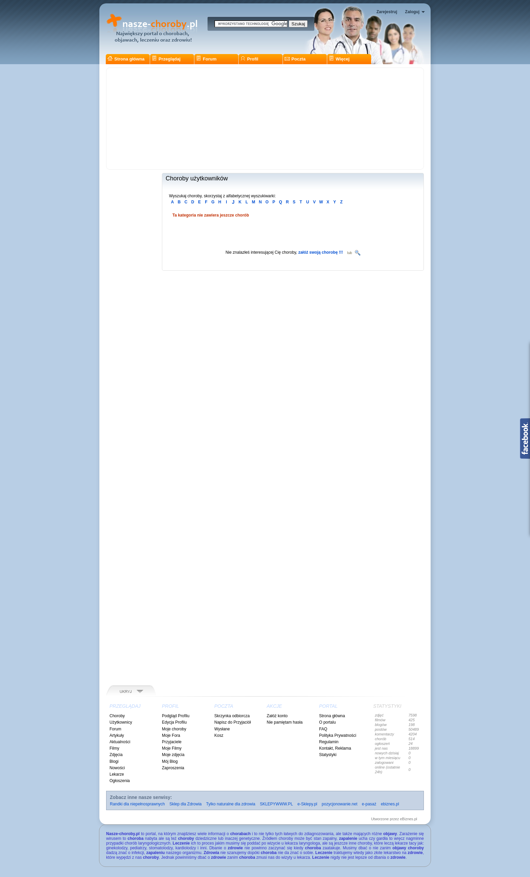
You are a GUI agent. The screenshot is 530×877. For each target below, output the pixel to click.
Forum (206, 58)
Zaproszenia (173, 768)
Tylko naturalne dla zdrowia (230, 804)
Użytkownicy (121, 722)
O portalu (327, 722)
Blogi (114, 761)
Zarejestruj (387, 11)
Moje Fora (171, 735)
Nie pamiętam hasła (285, 722)
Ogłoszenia (120, 780)
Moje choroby (174, 729)
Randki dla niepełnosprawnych (137, 804)
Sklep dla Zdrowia (185, 804)
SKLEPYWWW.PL (276, 804)
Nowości (117, 768)
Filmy (114, 748)
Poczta (295, 58)
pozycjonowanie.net (339, 804)
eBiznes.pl (408, 819)
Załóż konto (277, 715)
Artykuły (117, 735)
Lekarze (117, 774)
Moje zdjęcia (173, 754)
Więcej (339, 58)
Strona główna (126, 58)
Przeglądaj (166, 58)
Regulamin (328, 742)
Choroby (117, 715)
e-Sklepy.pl (307, 804)
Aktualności (120, 742)
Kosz (218, 735)
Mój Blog (170, 761)
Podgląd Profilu (175, 715)
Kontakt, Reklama (335, 748)
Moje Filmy (172, 748)
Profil (249, 58)
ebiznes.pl (390, 804)
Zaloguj (412, 11)
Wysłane (222, 729)
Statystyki (327, 754)
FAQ (323, 729)
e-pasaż (369, 804)
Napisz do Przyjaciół (232, 722)
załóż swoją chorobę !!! (320, 252)
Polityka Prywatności (337, 735)
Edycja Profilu (174, 722)
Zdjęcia (116, 754)
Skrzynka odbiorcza (232, 715)
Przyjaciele (172, 742)
